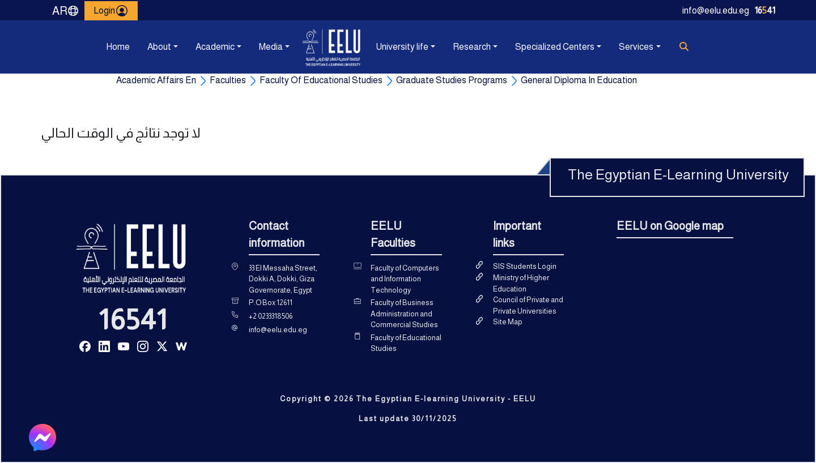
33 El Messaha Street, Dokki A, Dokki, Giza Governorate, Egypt (283, 279)
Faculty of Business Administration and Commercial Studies (404, 313)
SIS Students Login (524, 266)
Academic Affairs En (156, 80)
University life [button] (402, 47)
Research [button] (472, 47)
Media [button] (271, 47)
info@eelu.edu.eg (715, 10)
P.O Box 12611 (270, 302)
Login (111, 11)
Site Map (507, 322)
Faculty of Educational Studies (406, 343)
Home (118, 47)
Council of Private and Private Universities (528, 305)
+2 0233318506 (270, 316)
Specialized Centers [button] (554, 47)
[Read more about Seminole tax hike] (85, 345)
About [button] (159, 47)
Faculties (228, 80)
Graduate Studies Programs (451, 80)
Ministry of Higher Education (521, 283)
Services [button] (636, 47)
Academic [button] (215, 47)
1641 (765, 10)
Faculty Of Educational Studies (321, 80)
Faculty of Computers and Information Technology (405, 279)
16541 (133, 320)
